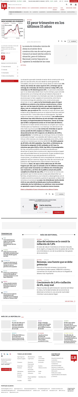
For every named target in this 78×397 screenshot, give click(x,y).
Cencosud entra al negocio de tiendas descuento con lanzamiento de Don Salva (9, 242)
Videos (29, 380)
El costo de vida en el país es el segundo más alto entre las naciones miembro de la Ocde (18, 325)
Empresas (19, 365)
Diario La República (27, 189)
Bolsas (5, 270)
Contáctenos (54, 363)
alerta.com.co (4, 392)
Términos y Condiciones (57, 367)
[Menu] (9, 8)
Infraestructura (31, 371)
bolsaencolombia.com (57, 388)
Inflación (26, 12)
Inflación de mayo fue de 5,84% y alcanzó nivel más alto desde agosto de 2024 (10, 254)
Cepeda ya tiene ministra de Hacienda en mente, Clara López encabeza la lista (44, 338)
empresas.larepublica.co (30, 388)
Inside (39, 371)
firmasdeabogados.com (44, 388)
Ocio (39, 373)
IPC (30, 12)
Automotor (6, 260)
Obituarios (30, 373)
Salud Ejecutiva (42, 376)
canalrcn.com (36, 390)
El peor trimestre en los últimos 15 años (45, 189)
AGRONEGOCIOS (43, 7)
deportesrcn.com (14, 392)
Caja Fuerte (31, 358)
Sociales (19, 380)
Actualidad (41, 333)
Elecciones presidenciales (53, 12)
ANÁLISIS (50, 7)
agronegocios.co (18, 388)
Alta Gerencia (31, 356)
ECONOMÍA (18, 7)
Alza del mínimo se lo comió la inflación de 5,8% (53, 242)
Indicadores (20, 371)
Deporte (14, 333)
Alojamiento (42, 12)
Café (11, 14)
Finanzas (19, 367)
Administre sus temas (8, 80)
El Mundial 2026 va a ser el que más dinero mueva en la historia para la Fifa (18, 337)
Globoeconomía (42, 367)
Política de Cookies (56, 372)
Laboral (5, 291)
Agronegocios (20, 356)
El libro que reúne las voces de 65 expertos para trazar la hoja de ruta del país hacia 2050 (70, 325)
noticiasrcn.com (53, 390)
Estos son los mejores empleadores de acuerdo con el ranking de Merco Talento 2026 (10, 296)
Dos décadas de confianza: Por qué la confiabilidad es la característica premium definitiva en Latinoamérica (70, 338)
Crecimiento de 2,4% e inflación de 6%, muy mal (54, 283)
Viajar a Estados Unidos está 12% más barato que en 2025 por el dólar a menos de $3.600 (44, 325)
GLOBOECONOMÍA (34, 7)
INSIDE (74, 7)
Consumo (19, 362)
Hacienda (5, 249)
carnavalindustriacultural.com (24, 390)
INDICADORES (69, 7)
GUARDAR (72, 41)
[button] (23, 206)
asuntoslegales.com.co (7, 388)
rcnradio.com (44, 390)
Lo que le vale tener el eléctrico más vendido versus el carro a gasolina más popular (10, 264)
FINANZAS (13, 7)
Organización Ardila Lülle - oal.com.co (71, 389)
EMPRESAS (24, 7)
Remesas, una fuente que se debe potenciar (54, 263)
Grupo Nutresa (71, 12)
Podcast (19, 376)
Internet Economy (68, 333)
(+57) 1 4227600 (5, 364)
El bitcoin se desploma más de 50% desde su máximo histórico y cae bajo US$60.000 (10, 275)
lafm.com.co (62, 390)
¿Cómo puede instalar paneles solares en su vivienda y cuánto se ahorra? (10, 285)
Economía (40, 362)
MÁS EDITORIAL (69, 301)
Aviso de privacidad (56, 365)
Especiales (30, 365)
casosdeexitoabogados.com (8, 390)
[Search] (67, 4)
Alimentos (35, 12)
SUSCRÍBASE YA (58, 212)
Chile (4, 237)
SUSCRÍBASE (73, 1)
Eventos (40, 365)
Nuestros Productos (56, 361)
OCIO (28, 7)
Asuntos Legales (21, 358)
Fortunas (63, 12)
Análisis (40, 356)
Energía (5, 281)
